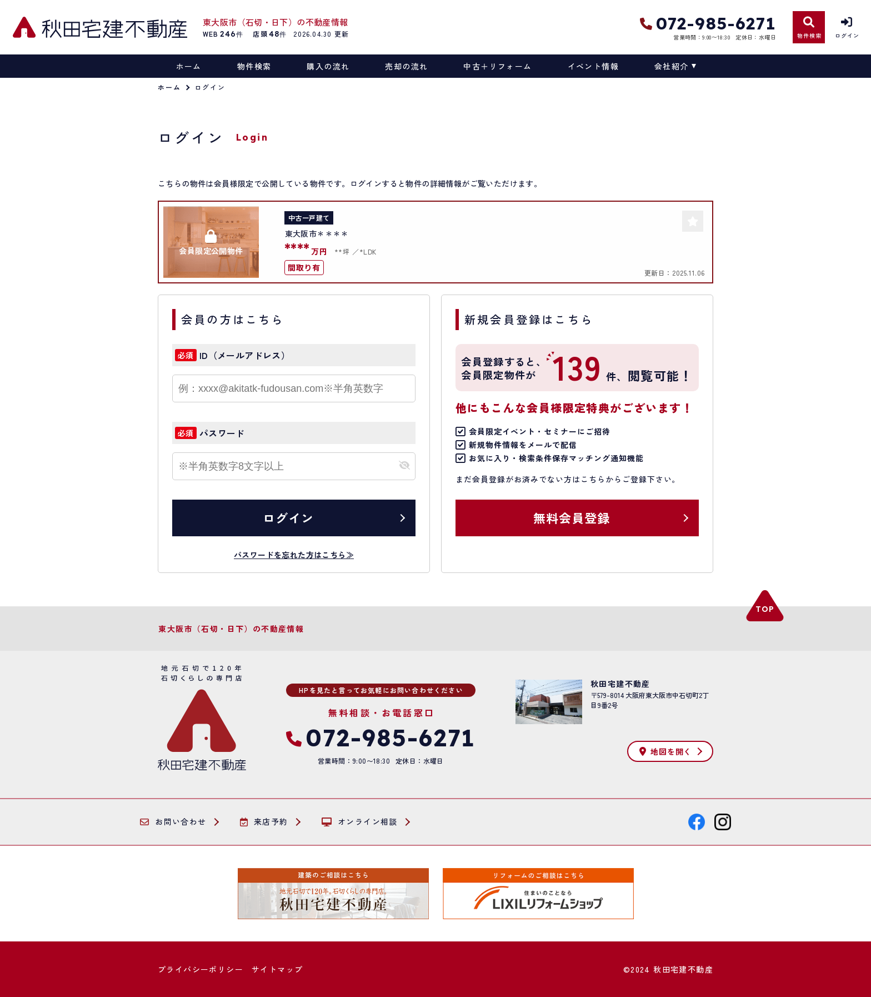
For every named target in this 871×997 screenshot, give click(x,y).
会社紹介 (671, 66)
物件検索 (254, 66)
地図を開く (665, 751)
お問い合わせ (173, 821)
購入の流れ (328, 66)
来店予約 (264, 821)
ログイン (288, 517)
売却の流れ (406, 66)
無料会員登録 (571, 517)
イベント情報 (593, 66)
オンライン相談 (360, 821)
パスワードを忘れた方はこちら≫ (294, 554)
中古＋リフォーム (497, 66)
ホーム (189, 66)
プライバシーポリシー (200, 969)
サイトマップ (277, 969)
